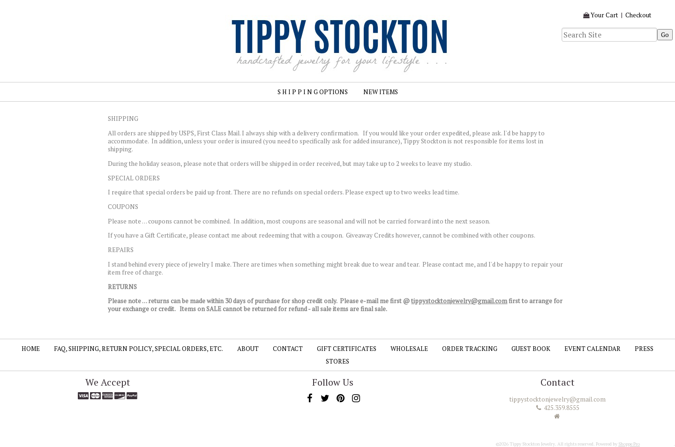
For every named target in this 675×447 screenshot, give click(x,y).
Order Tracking (469, 348)
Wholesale (409, 348)
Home (31, 348)
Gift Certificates (346, 348)
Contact (288, 348)
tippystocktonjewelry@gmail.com (459, 301)
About (248, 348)
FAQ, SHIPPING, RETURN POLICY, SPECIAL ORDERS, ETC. (138, 348)
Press (644, 348)
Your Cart (604, 15)
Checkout (638, 15)
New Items (380, 92)
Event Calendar (592, 348)
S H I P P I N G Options (313, 92)
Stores (337, 361)
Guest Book (530, 348)
